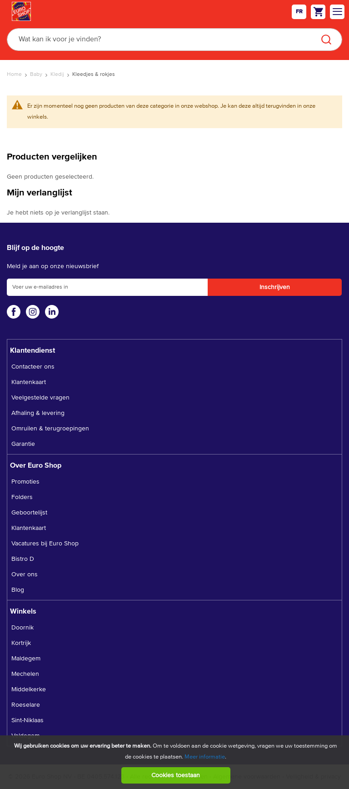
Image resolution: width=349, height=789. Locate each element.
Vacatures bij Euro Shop (45, 543)
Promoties (25, 482)
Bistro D (22, 559)
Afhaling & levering (38, 413)
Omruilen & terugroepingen (50, 428)
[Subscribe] (275, 287)
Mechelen (25, 674)
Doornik (22, 627)
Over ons (24, 574)
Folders (22, 497)
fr (299, 12)
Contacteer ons (33, 367)
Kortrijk (21, 643)
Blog (17, 590)
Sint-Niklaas (27, 720)
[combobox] (174, 39)
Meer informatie (204, 757)
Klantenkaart (28, 382)
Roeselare (25, 705)
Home (15, 74)
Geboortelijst (29, 512)
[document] (175, 762)
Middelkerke (28, 689)
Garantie (23, 444)
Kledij (57, 74)
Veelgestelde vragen (40, 397)
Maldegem (25, 658)
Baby (37, 74)
